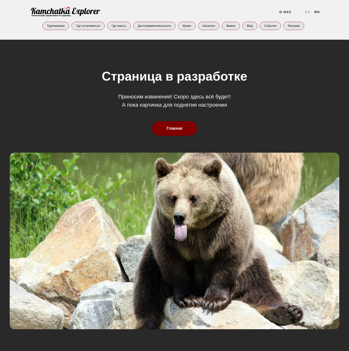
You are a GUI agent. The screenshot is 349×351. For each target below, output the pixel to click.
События (270, 26)
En (307, 12)
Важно (230, 26)
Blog (250, 26)
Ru (317, 12)
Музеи (186, 26)
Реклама (294, 26)
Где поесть (119, 26)
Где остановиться (88, 26)
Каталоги (209, 26)
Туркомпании (56, 26)
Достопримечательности (154, 26)
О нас (285, 12)
